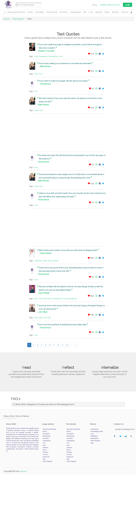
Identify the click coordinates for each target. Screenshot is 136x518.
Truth (36, 56)
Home (6, 19)
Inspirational (75, 12)
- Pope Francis (45, 253)
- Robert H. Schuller (45, 51)
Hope (36, 110)
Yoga (92, 443)
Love (91, 12)
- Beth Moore (45, 66)
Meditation (94, 436)
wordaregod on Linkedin (126, 438)
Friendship (40, 12)
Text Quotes (18, 19)
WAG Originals (47, 461)
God (60, 56)
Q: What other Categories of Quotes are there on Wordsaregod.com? (44, 404)
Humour (124, 12)
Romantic (64, 12)
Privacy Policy (9, 416)
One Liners (47, 299)
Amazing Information (16, 12)
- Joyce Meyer (43, 293)
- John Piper (42, 312)
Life (84, 12)
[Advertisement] (14, 79)
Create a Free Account (110, 5)
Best (36, 299)
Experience (43, 56)
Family (30, 12)
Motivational (52, 12)
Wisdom (115, 12)
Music (107, 12)
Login (127, 5)
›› (75, 345)
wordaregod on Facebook (115, 438)
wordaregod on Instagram (131, 438)
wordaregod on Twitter (120, 438)
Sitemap (23, 471)
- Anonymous (45, 84)
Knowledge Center (97, 431)
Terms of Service (22, 416)
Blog (95, 5)
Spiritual (98, 12)
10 (67, 345)
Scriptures (46, 457)
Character (38, 261)
